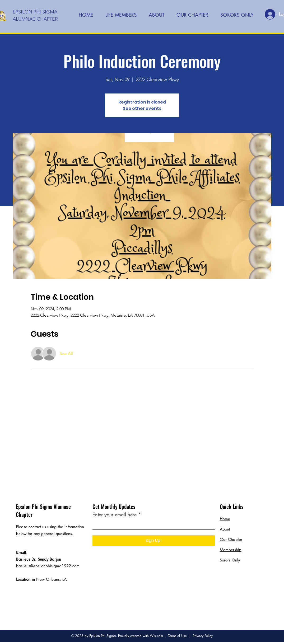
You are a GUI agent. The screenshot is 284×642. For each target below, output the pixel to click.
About (225, 529)
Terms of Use (177, 635)
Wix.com (156, 635)
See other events (142, 108)
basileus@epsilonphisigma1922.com (48, 565)
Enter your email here (114, 514)
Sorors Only (230, 560)
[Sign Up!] (153, 540)
